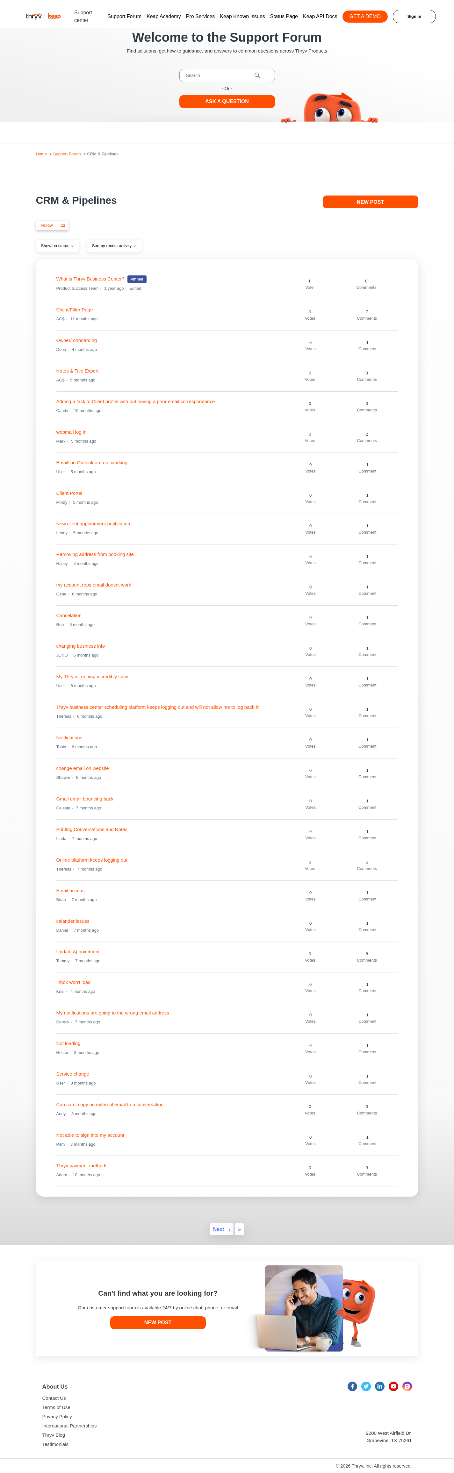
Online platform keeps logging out (91, 860)
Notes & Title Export (77, 371)
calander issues (73, 921)
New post (370, 202)
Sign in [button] (414, 16)
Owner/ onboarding (76, 340)
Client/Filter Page (74, 309)
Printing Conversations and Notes (91, 829)
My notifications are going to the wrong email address (112, 1012)
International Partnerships (69, 1425)
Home (41, 154)
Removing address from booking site (95, 554)
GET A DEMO (365, 16)
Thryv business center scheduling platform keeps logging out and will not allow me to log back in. (158, 707)
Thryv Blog (53, 1435)
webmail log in (71, 432)
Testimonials (55, 1444)
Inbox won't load (73, 982)
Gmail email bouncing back (85, 798)
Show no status (58, 245)
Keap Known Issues (242, 16)
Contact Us (54, 1398)
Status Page (284, 16)
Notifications (69, 737)
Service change (72, 1074)
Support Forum (124, 16)
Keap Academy (164, 16)
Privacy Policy (57, 1416)
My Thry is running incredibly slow (92, 676)
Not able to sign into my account (90, 1135)
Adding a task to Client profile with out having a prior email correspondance (135, 401)
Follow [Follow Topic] (47, 225)
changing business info (80, 646)
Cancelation (69, 615)
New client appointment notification (93, 523)
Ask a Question (227, 101)
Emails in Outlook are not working (91, 462)
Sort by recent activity (114, 245)
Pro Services (200, 16)
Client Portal (69, 493)
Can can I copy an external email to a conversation (110, 1104)
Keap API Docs (320, 16)
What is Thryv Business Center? (90, 278)
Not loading (68, 1043)
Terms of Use (56, 1407)
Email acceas (70, 890)
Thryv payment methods (82, 1165)
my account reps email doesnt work (93, 584)
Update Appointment (78, 951)
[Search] (227, 75)
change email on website (82, 768)
